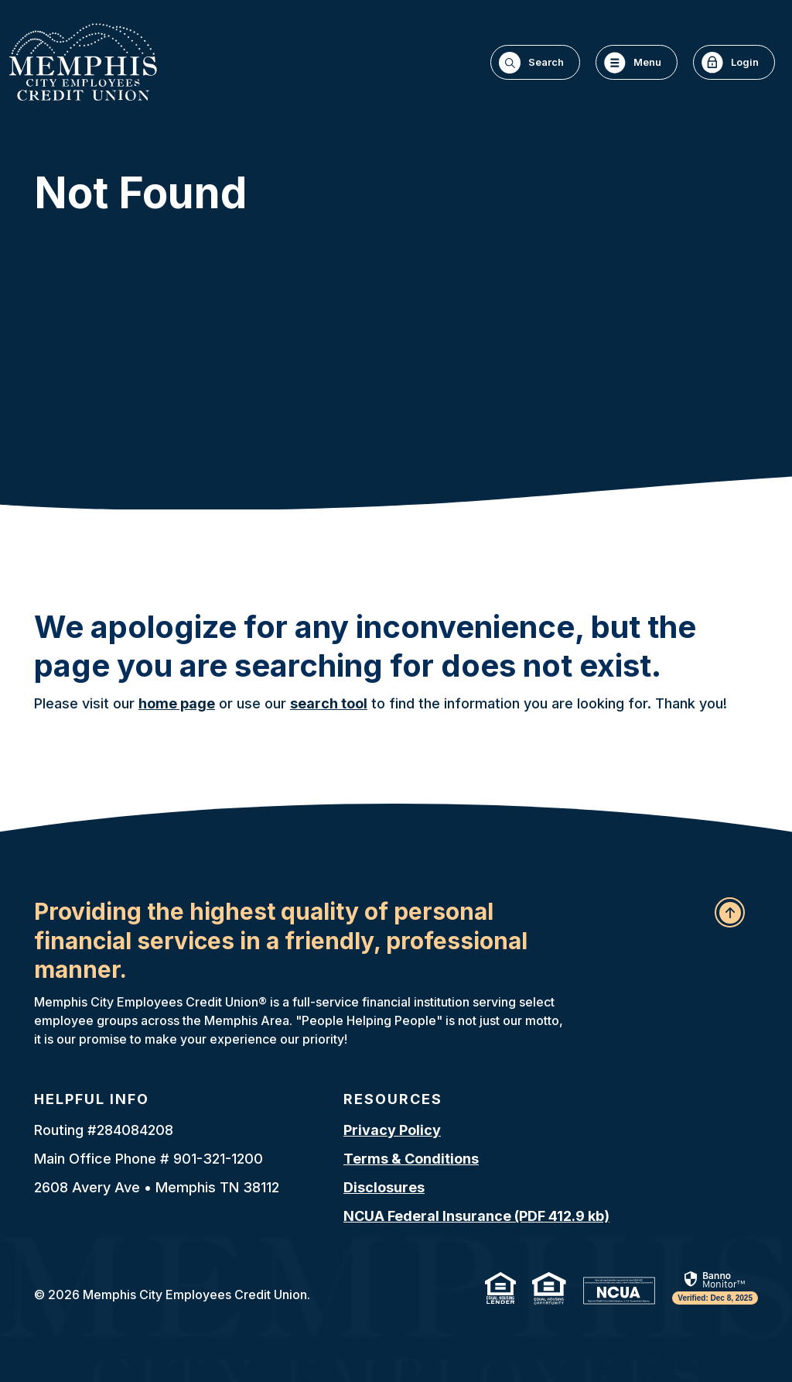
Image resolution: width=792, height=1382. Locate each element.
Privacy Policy (392, 1130)
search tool (328, 703)
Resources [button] (392, 1099)
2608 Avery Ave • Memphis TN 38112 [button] (156, 1187)
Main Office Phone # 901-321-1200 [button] (148, 1159)
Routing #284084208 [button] (103, 1130)
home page (176, 703)
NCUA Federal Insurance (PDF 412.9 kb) (476, 1216)
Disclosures (384, 1187)
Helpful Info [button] (91, 1099)
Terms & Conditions (411, 1159)
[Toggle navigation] (637, 62)
